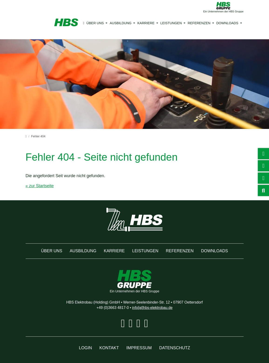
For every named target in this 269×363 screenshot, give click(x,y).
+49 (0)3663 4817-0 (110, 307)
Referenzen (195, 23)
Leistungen (169, 23)
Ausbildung (122, 23)
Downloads (222, 23)
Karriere (146, 23)
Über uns (97, 23)
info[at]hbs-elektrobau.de (154, 307)
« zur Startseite (41, 185)
